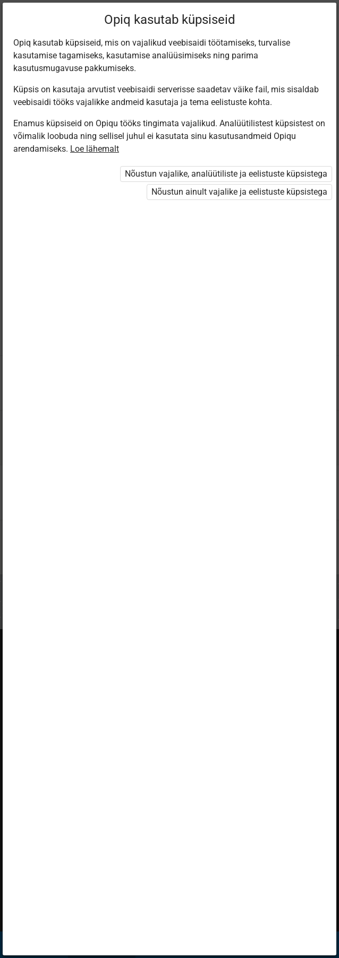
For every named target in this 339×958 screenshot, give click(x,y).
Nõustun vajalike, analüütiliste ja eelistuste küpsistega (226, 174)
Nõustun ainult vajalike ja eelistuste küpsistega (239, 192)
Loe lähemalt (94, 149)
